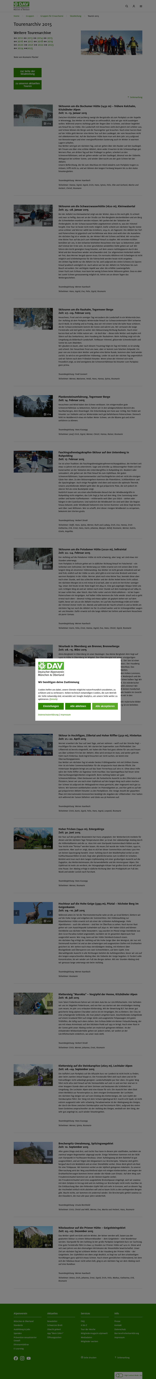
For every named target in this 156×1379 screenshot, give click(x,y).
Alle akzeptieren (105, 706)
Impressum (65, 715)
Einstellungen (51, 706)
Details (53, 699)
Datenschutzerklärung (48, 715)
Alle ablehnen (78, 706)
